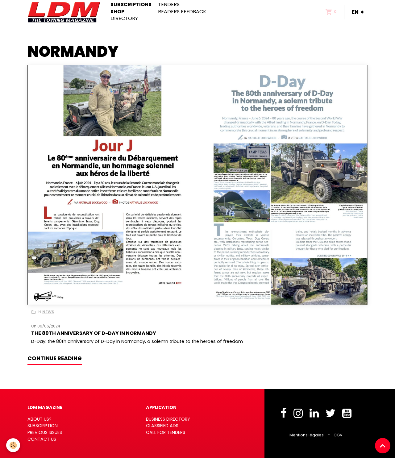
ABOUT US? (39, 419)
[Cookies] (13, 445)
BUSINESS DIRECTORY (168, 419)
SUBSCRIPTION (42, 426)
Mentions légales (306, 435)
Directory (124, 18)
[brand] (65, 12)
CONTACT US (41, 439)
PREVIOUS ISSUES (44, 432)
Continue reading (54, 358)
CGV (338, 435)
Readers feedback (182, 12)
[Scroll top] (382, 445)
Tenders (169, 4)
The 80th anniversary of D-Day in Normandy (93, 333)
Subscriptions (131, 4)
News (48, 311)
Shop (117, 12)
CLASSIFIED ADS (162, 426)
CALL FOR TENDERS (165, 432)
